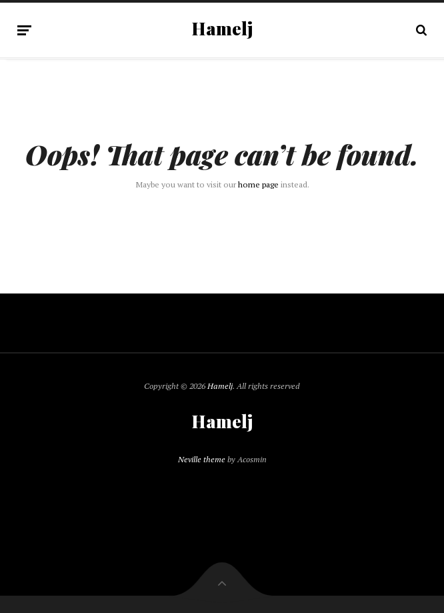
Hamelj (222, 28)
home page (258, 184)
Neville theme (201, 459)
